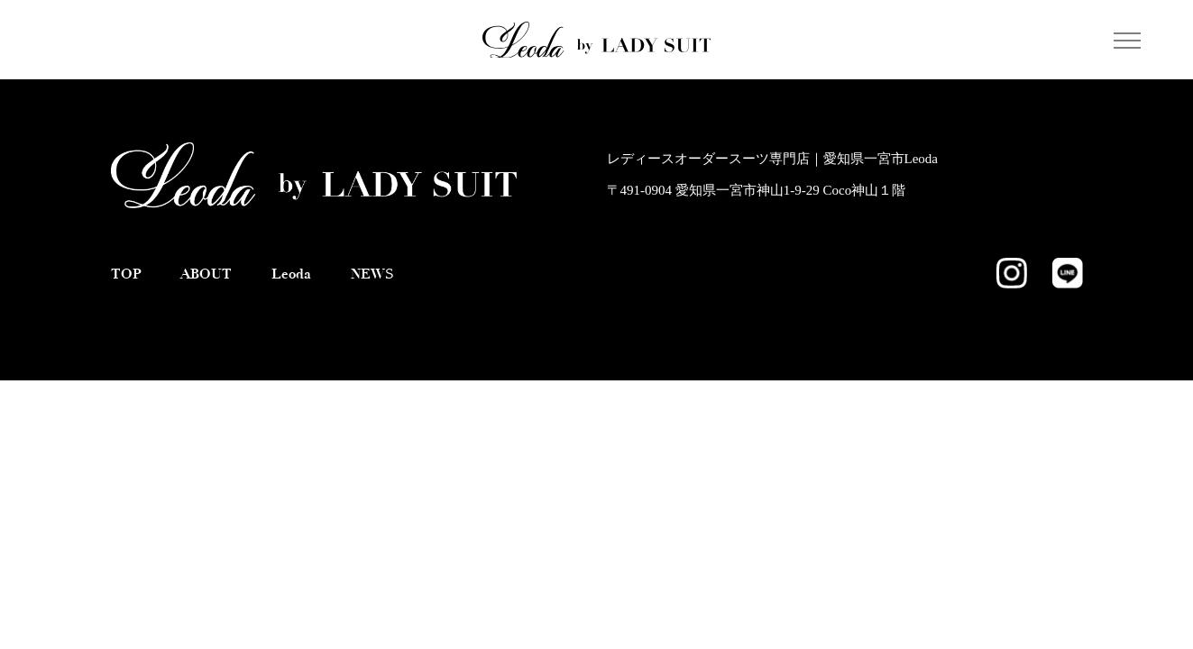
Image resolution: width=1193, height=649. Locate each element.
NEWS (372, 273)
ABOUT (206, 273)
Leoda (291, 273)
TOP (126, 273)
